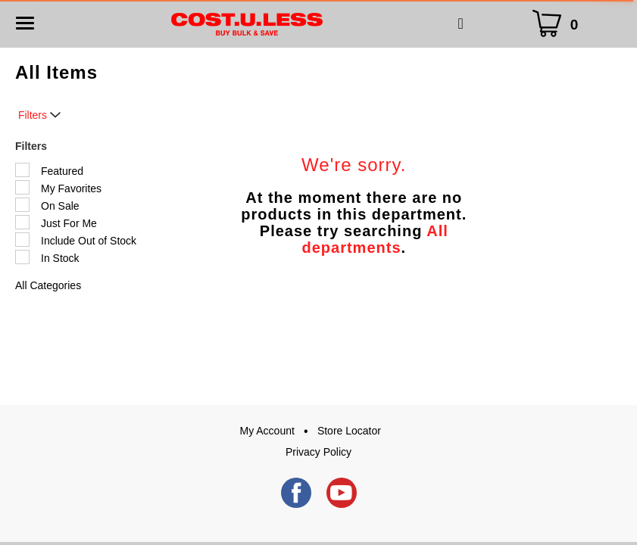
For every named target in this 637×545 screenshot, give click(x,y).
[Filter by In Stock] (22, 257)
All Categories (48, 285)
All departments (374, 239)
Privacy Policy (318, 452)
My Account (267, 431)
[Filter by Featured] (22, 170)
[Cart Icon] (558, 24)
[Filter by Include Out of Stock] (22, 239)
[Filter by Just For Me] (22, 222)
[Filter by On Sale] (22, 205)
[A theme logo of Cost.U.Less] (247, 23)
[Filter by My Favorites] (22, 187)
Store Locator (349, 431)
